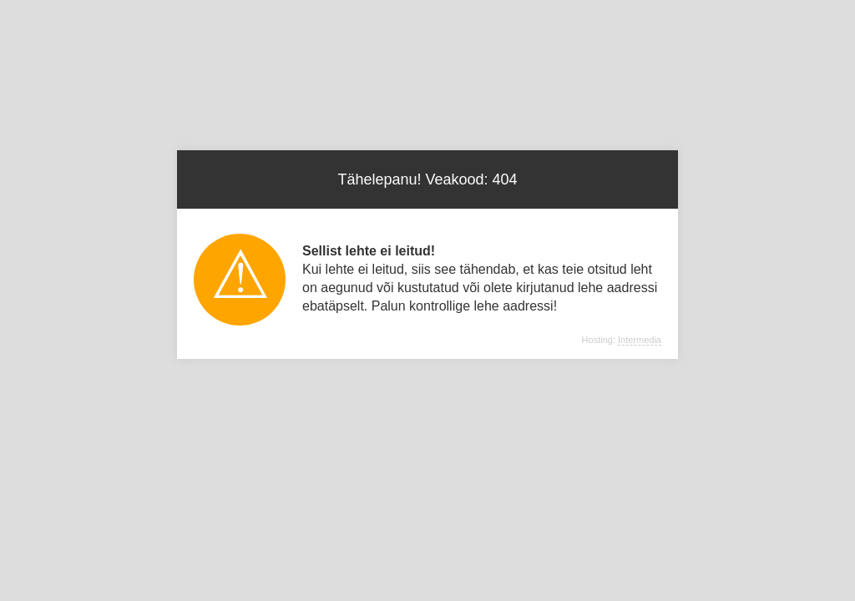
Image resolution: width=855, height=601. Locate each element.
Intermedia (639, 340)
